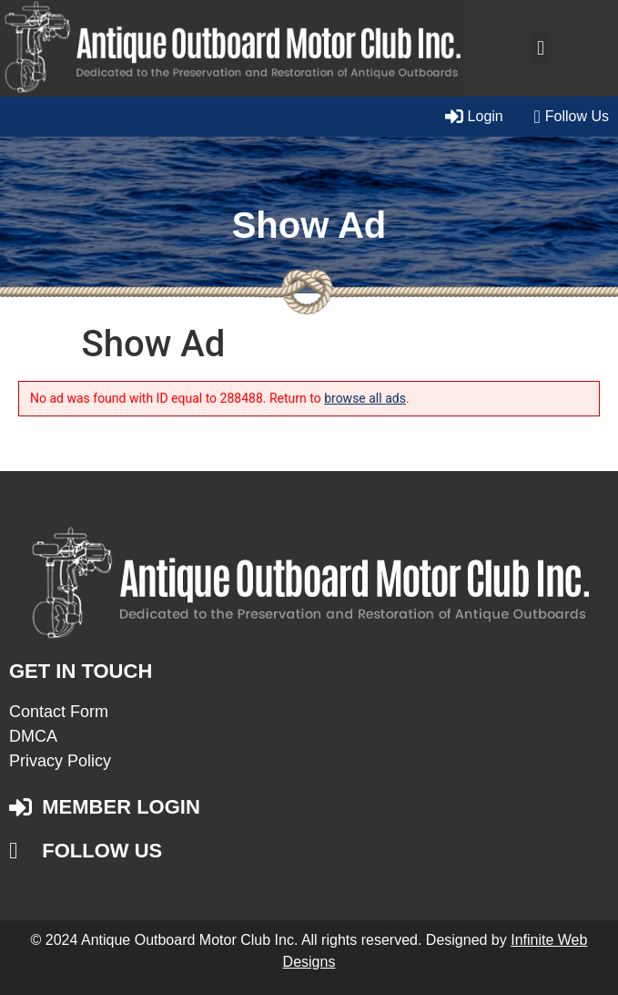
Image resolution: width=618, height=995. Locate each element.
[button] (541, 48)
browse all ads (365, 398)
